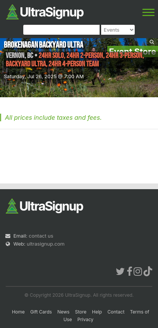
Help (97, 312)
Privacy (85, 319)
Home (18, 312)
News (63, 312)
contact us (41, 236)
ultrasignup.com (45, 244)
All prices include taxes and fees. (53, 117)
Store (81, 312)
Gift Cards (41, 312)
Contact (116, 312)
